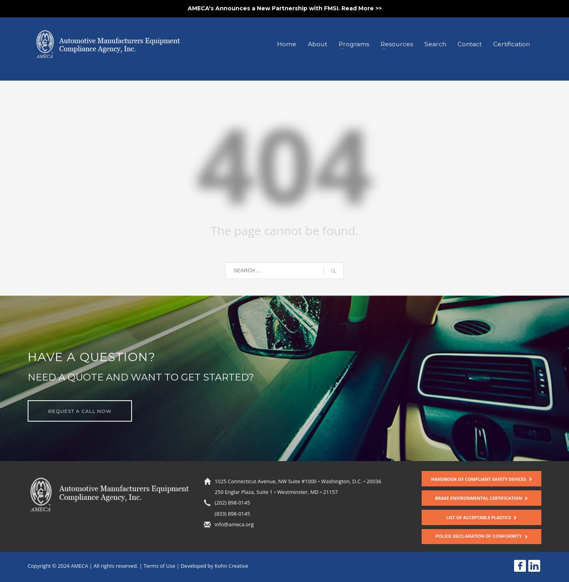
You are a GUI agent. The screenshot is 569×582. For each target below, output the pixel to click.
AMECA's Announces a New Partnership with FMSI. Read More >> (285, 8)
